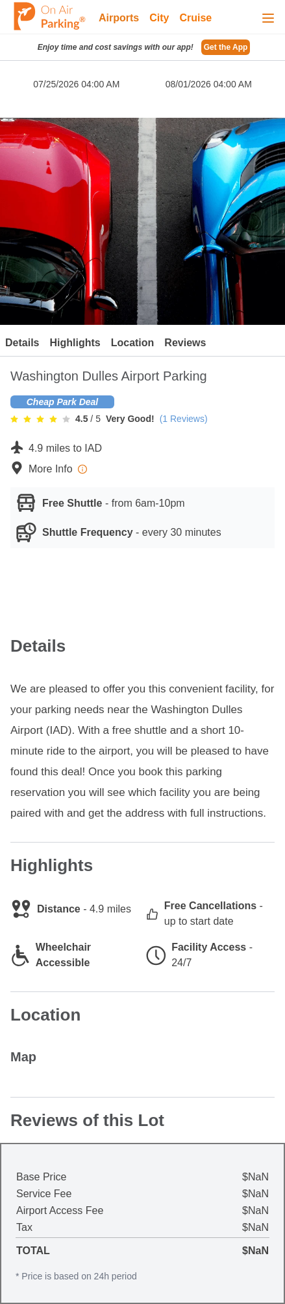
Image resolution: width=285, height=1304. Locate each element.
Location (133, 342)
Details (22, 342)
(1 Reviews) (184, 419)
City (159, 17)
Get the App (226, 47)
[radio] (14, 419)
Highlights (74, 342)
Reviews (185, 342)
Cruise (195, 17)
